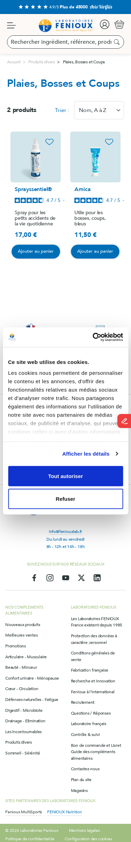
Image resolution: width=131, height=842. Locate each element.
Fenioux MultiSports (23, 812)
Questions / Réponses (91, 713)
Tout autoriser (65, 476)
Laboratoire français (88, 724)
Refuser (65, 499)
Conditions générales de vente (93, 656)
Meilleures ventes (21, 635)
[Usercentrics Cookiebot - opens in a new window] (93, 337)
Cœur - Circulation (21, 689)
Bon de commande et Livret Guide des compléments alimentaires (96, 752)
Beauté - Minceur (21, 667)
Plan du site (81, 780)
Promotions (15, 646)
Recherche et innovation (93, 681)
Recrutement (83, 702)
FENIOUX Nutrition (64, 812)
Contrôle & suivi (85, 734)
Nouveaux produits (22, 624)
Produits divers (18, 742)
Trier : (62, 110)
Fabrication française (89, 670)
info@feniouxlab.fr (65, 531)
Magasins (79, 790)
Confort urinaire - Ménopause (32, 678)
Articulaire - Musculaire (26, 657)
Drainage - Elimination (25, 721)
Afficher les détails (85, 454)
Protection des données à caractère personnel (94, 639)
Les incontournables (23, 732)
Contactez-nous (85, 769)
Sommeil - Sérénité (22, 753)
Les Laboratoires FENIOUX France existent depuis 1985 (97, 622)
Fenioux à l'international (93, 692)
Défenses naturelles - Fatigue (31, 699)
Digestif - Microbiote (24, 710)
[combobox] (99, 110)
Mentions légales (84, 830)
